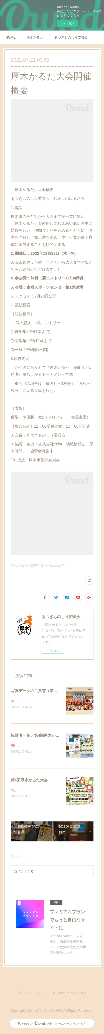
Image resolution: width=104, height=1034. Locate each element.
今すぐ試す (68, 23)
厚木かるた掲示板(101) (25, 565)
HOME (11, 37)
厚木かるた (35, 37)
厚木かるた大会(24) (53, 565)
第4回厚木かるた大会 (29, 781)
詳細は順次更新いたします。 (32, 791)
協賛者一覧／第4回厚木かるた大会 (41, 736)
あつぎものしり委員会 (71, 37)
